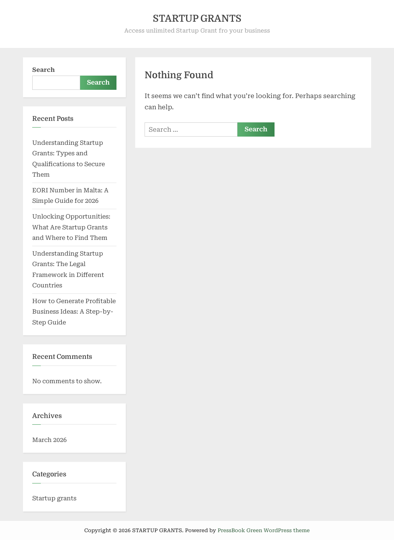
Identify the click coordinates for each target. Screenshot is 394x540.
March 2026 (49, 439)
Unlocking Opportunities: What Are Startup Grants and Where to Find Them (71, 227)
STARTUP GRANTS (197, 18)
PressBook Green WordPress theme (264, 530)
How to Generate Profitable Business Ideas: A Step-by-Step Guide (74, 312)
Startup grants (54, 498)
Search (43, 69)
